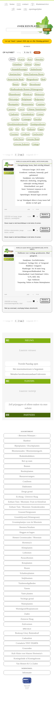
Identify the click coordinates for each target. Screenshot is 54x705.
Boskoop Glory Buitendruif (27, 633)
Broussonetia (27, 104)
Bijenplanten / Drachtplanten (27, 446)
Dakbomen (27, 486)
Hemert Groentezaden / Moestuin (27, 537)
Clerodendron (28, 114)
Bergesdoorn (32, 79)
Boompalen (13, 104)
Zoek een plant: (28, 26)
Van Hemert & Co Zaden (27, 663)
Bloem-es (28, 94)
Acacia (21, 59)
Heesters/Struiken (27, 527)
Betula (16, 84)
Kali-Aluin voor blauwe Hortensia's (27, 653)
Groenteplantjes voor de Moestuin (27, 522)
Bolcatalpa (13, 99)
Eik (10, 129)
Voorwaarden (27, 687)
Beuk (24, 84)
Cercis (21, 109)
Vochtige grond (27, 599)
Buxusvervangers (27, 476)
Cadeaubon (27, 638)
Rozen (27, 568)
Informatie (26, 672)
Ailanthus (17, 64)
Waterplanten (27, 604)
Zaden (27, 614)
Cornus (40, 114)
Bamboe (27, 441)
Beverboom (35, 84)
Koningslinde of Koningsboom (27, 658)
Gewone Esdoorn (21, 144)
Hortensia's (27, 542)
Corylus (15, 119)
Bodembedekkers (27, 456)
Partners (29, 415)
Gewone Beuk (33, 139)
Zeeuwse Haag (27, 619)
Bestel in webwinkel (45, 215)
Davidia (37, 119)
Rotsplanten (27, 563)
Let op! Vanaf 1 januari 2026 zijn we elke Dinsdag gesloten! (27, 41)
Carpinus (40, 104)
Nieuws (29, 340)
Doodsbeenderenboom (17, 124)
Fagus (40, 129)
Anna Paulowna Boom (34, 74)
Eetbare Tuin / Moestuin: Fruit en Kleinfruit (27, 502)
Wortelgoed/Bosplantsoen (27, 609)
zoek (47, 29)
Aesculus (39, 59)
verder (37, 52)
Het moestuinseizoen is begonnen (28, 369)
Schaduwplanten (27, 573)
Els (17, 129)
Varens (27, 588)
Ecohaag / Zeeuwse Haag (27, 497)
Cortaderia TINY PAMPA (27, 643)
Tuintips (29, 381)
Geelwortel (37, 134)
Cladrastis (14, 114)
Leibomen (27, 553)
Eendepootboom (38, 124)
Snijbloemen (27, 578)
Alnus (37, 64)
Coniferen (27, 481)
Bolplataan (26, 99)
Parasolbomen (27, 558)
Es (23, 129)
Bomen (27, 466)
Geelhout (25, 134)
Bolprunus (39, 99)
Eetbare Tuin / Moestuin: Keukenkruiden (27, 507)
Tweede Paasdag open (28, 364)
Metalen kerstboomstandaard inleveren (28, 374)
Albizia (28, 64)
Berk (43, 79)
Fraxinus (14, 134)
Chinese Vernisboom (37, 109)
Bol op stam (27, 461)
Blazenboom (14, 94)
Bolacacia (39, 94)
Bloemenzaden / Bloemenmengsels (27, 451)
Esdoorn (31, 129)
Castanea (11, 109)
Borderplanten (27, 471)
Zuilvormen (27, 624)
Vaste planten (27, 593)
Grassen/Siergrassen (27, 512)
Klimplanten (27, 548)
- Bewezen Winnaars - (26, 435)
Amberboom (35, 69)
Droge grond (27, 491)
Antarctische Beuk (15, 79)
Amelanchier (15, 74)
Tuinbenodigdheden (27, 583)
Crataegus (26, 119)
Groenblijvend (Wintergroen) (27, 517)
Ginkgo (35, 144)
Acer (30, 59)
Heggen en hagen (27, 532)
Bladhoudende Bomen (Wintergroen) (26, 89)
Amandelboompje (19, 69)
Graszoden (27, 648)
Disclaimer (27, 688)
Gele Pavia (18, 139)
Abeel (12, 59)
